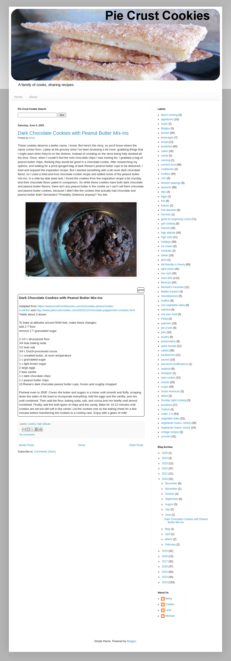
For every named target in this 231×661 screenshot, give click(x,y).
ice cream (167, 246)
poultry (165, 337)
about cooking (169, 114)
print (141, 290)
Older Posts (136, 445)
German (166, 214)
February (170, 544)
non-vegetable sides (173, 305)
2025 (165, 453)
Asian (164, 123)
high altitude (43, 424)
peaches (166, 323)
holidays (166, 241)
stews (164, 395)
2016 (165, 566)
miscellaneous (169, 296)
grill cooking (168, 223)
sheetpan (166, 373)
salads (165, 350)
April (168, 534)
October (170, 493)
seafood (166, 368)
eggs (164, 196)
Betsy (168, 598)
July (168, 509)
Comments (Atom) (45, 451)
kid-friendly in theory (173, 264)
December (171, 483)
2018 (165, 556)
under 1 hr (167, 413)
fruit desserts (168, 210)
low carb (166, 273)
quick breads (168, 346)
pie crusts (166, 327)
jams (164, 259)
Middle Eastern (170, 291)
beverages (167, 137)
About (33, 97)
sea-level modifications (174, 364)
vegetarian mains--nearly (175, 427)
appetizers (167, 119)
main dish (166, 278)
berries (165, 132)
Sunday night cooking (174, 400)
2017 (165, 561)
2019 (165, 551)
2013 (165, 582)
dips (163, 191)
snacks (165, 382)
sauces (165, 359)
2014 (165, 577)
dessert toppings (171, 182)
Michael (170, 615)
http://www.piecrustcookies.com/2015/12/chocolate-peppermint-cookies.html (85, 310)
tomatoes (166, 405)
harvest (165, 228)
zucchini (166, 436)
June (168, 514)
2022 (165, 468)
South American (170, 391)
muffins (165, 300)
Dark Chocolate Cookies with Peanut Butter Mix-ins (73, 133)
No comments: (27, 434)
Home (18, 97)
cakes (164, 151)
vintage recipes (170, 432)
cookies (32, 424)
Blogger (131, 641)
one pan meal (169, 314)
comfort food (168, 164)
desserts (166, 187)
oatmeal (166, 309)
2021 (165, 473)
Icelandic (166, 250)
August (169, 504)
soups (164, 386)
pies (163, 332)
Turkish (165, 409)
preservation (168, 341)
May (168, 529)
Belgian (165, 128)
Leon (168, 610)
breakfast (166, 146)
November (171, 488)
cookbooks (167, 169)
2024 (165, 458)
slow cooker (168, 377)
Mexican (166, 282)
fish (163, 200)
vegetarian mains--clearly (176, 423)
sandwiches (168, 355)
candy (164, 155)
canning (165, 160)
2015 (165, 571)
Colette (169, 604)
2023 (165, 463)
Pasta (164, 318)
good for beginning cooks (176, 219)
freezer (165, 205)
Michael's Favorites (172, 287)
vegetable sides (170, 418)
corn (163, 178)
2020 (165, 479)
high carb (166, 237)
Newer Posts (26, 445)
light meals (167, 268)
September (172, 499)
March (169, 539)
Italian (164, 255)
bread (164, 142)
